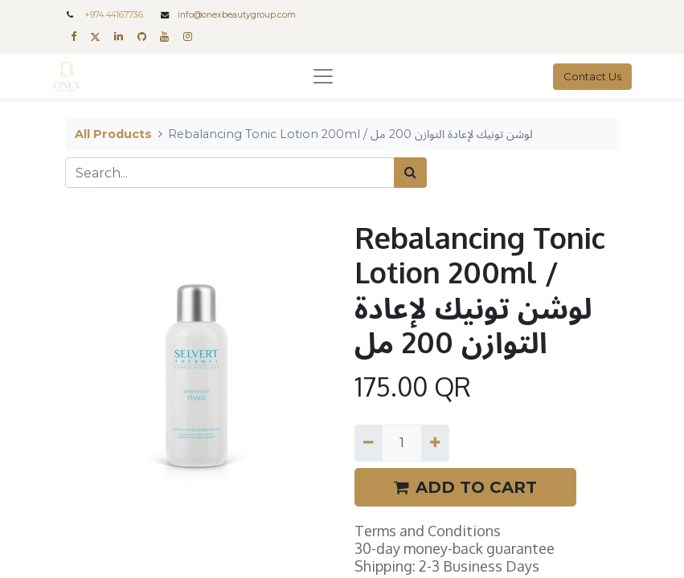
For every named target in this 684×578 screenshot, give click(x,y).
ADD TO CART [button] (465, 487)
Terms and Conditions (427, 530)
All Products (113, 134)
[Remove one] (368, 443)
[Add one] (435, 443)
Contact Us (592, 76)
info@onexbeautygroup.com (237, 15)
